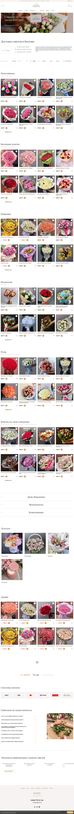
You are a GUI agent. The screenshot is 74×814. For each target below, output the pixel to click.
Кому (52, 10)
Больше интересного (9, 771)
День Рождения (36, 497)
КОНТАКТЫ (51, 788)
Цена (47, 10)
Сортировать (67, 61)
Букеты (20, 10)
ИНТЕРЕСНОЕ (38, 788)
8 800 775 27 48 (37, 800)
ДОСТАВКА (23, 788)
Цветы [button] (44, 61)
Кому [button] (57, 61)
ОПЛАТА (27, 788)
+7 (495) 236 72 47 (37, 802)
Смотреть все (8, 131)
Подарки (32, 10)
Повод (42, 10)
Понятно (70, 812)
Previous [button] (1, 765)
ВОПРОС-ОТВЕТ (45, 788)
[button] (2, 6)
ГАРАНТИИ (32, 788)
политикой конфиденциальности (8, 812)
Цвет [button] (51, 61)
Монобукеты (36, 504)
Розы (26, 10)
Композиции (36, 512)
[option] (37, 23)
